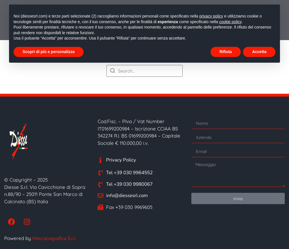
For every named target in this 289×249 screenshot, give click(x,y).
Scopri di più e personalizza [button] (49, 51)
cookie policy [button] (230, 21)
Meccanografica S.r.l (54, 238)
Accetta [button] (259, 51)
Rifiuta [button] (226, 51)
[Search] (112, 71)
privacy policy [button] (211, 16)
